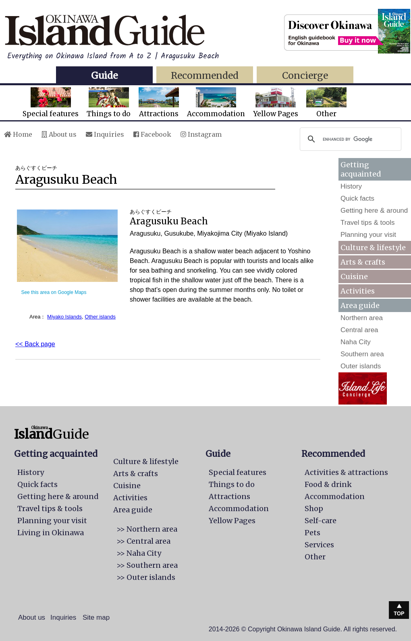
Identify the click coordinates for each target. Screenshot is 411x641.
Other (326, 102)
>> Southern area (147, 565)
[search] (349, 139)
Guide (104, 75)
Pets (312, 532)
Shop (314, 508)
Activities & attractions (346, 472)
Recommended (205, 75)
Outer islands (360, 366)
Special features (51, 102)
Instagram (201, 134)
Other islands (100, 317)
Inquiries (105, 134)
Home (18, 134)
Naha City (355, 342)
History (351, 186)
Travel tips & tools (367, 222)
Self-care (320, 520)
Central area (359, 330)
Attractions (159, 102)
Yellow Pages (275, 102)
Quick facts (357, 198)
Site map (96, 617)
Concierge (305, 75)
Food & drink (328, 484)
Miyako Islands (64, 317)
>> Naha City (138, 553)
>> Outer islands (145, 577)
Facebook (152, 134)
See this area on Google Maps (53, 292)
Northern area (361, 318)
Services (319, 544)
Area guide (132, 509)
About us (59, 134)
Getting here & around (374, 210)
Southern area (362, 354)
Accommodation (216, 102)
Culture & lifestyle (373, 247)
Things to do (109, 102)
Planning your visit (368, 234)
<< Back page (35, 344)
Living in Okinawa (50, 532)
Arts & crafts (362, 262)
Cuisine (354, 276)
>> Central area (143, 541)
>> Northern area (146, 529)
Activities (357, 291)
